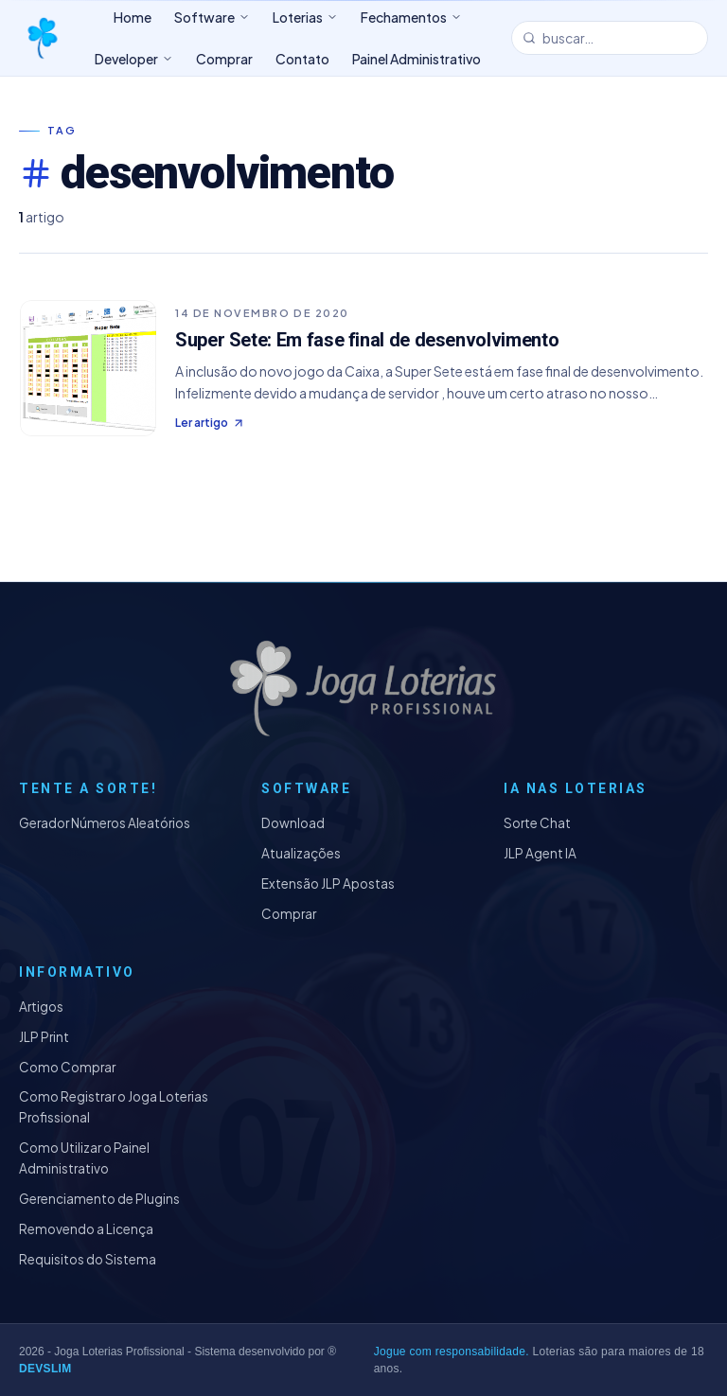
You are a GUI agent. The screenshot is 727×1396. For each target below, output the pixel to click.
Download (293, 823)
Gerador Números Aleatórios (104, 823)
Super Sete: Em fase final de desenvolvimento (367, 339)
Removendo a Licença (86, 1229)
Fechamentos (411, 17)
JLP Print (44, 1037)
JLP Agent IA (540, 853)
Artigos (41, 1006)
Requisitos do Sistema (87, 1259)
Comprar (288, 914)
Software (212, 17)
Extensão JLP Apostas (328, 883)
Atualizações (301, 853)
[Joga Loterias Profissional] (41, 38)
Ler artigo (210, 422)
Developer (134, 58)
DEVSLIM (45, 1368)
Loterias (305, 17)
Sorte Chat (537, 823)
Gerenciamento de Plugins (99, 1199)
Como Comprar (67, 1067)
